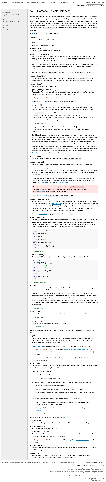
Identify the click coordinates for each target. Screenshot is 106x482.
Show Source (6, 29)
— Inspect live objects (11, 21)
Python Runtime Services (48, 2)
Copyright (82, 468)
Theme (81, 5)
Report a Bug (6, 27)
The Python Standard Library (32, 2)
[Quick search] (93, 5)
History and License (89, 472)
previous (88, 2)
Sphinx (99, 480)
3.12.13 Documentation (16, 2)
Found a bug (100, 479)
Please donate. (100, 475)
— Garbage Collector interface (66, 2)
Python (6, 2)
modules (97, 2)
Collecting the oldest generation (41, 153)
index (102, 2)
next (93, 2)
